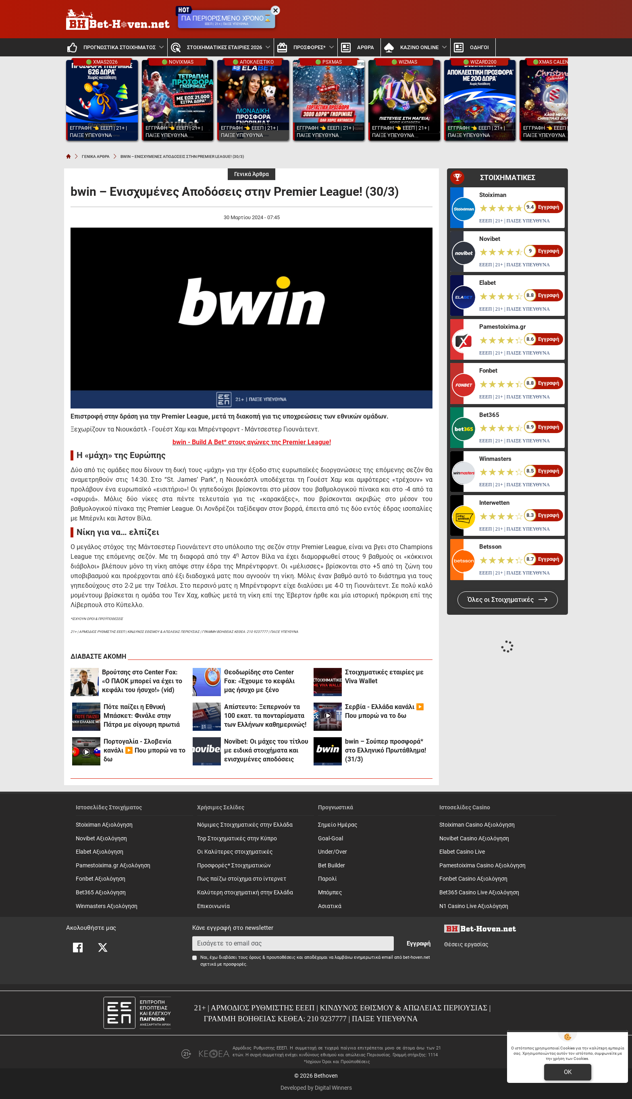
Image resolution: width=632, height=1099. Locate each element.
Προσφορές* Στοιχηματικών (234, 865)
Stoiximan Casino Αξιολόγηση (477, 824)
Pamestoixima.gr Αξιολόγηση (113, 865)
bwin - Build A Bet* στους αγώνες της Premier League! (252, 442)
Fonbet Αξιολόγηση (100, 878)
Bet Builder (331, 865)
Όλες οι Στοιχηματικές (508, 599)
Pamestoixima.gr (502, 326)
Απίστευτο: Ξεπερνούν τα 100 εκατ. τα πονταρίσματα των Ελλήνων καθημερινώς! (265, 715)
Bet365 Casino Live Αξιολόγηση (479, 892)
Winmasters (495, 458)
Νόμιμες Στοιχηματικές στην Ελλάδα (245, 824)
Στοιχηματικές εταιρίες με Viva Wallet (384, 676)
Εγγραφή (418, 943)
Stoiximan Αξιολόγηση (104, 824)
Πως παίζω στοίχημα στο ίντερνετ (241, 878)
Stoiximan (492, 195)
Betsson (490, 546)
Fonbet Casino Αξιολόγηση (473, 878)
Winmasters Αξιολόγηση (106, 906)
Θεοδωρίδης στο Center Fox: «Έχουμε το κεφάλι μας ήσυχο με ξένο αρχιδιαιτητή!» (259, 681)
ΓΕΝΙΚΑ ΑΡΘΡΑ (96, 156)
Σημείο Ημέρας (338, 824)
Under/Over (332, 851)
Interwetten (494, 502)
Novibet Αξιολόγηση (101, 838)
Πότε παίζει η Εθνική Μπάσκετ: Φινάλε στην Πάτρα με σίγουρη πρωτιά (142, 715)
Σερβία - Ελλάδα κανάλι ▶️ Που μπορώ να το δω (384, 711)
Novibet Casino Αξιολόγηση (474, 838)
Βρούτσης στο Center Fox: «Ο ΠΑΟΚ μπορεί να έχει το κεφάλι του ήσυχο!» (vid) (142, 681)
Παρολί (327, 878)
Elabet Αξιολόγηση (99, 851)
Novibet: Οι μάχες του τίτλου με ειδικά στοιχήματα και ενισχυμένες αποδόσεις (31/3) (266, 751)
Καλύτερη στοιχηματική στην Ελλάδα (245, 892)
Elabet (487, 282)
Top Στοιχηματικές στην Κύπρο (237, 838)
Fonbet (488, 370)
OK (568, 1072)
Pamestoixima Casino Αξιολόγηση (482, 865)
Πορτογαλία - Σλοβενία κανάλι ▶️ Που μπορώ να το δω (144, 750)
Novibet (489, 239)
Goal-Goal (330, 838)
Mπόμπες (330, 892)
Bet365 (489, 415)
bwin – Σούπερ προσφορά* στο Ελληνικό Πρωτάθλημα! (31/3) (385, 750)
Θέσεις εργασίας (466, 944)
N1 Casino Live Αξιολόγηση (473, 906)
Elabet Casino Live (462, 851)
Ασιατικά (329, 906)
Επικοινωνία (213, 906)
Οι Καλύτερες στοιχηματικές (235, 851)
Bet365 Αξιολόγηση (101, 892)
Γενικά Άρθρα (251, 174)
